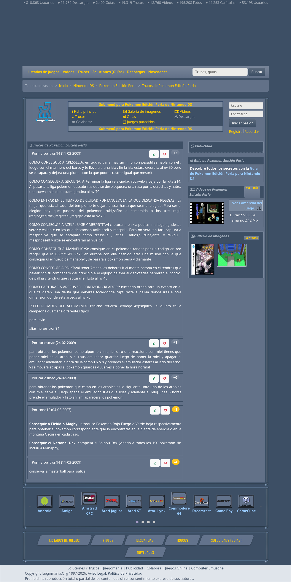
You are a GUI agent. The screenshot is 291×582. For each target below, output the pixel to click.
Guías (131, 116)
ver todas (252, 238)
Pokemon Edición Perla (117, 85)
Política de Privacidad (125, 573)
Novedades (157, 71)
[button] (154, 154)
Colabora (154, 568)
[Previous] (30, 504)
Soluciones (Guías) (108, 71)
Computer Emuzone (207, 568)
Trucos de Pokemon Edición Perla (169, 85)
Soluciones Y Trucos (83, 568)
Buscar (256, 71)
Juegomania (112, 568)
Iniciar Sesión (242, 123)
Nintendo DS (83, 85)
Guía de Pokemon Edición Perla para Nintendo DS (225, 173)
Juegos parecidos (141, 121)
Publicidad (134, 568)
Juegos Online (176, 568)
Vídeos (68, 71)
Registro (235, 131)
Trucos (83, 71)
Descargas (136, 71)
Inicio (63, 85)
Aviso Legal (97, 573)
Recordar (252, 131)
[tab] (137, 522)
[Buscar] (220, 72)
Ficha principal (85, 111)
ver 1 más (252, 188)
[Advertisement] (145, 35)
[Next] (260, 504)
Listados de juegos (43, 71)
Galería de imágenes (144, 111)
